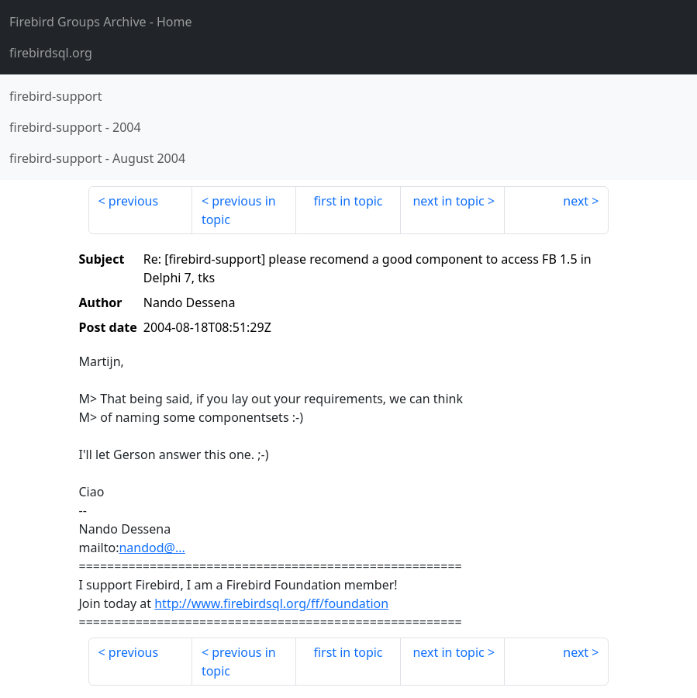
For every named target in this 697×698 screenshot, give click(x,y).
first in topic (347, 200)
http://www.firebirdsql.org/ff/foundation (271, 603)
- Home (100, 21)
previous (133, 200)
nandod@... (152, 547)
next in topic (448, 200)
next (575, 200)
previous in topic (239, 210)
